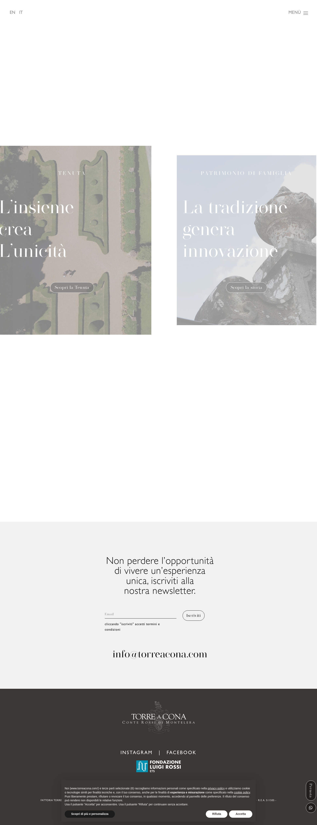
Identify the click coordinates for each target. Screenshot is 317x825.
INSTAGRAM (136, 753)
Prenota (311, 790)
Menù (294, 13)
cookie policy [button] (242, 792)
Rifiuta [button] (216, 813)
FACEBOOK (182, 753)
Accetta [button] (241, 813)
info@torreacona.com (160, 654)
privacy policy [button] (216, 788)
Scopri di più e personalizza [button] (89, 813)
